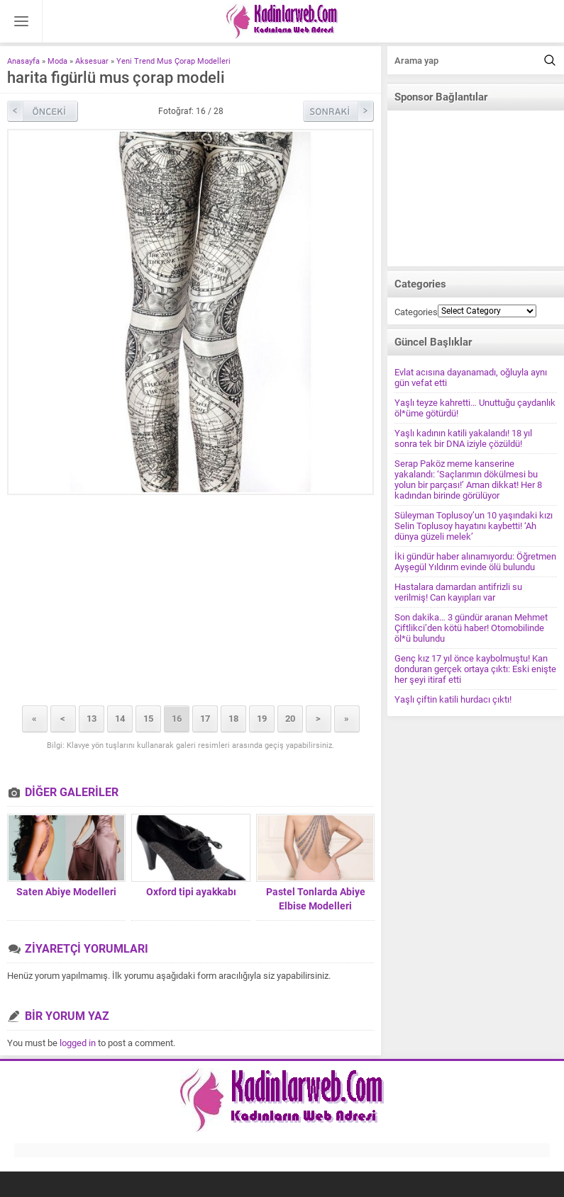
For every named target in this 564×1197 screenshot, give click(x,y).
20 (290, 718)
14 (120, 718)
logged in (78, 1043)
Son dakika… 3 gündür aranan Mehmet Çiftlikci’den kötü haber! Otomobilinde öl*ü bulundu (471, 628)
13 (91, 718)
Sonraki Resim (338, 111)
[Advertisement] (190, 601)
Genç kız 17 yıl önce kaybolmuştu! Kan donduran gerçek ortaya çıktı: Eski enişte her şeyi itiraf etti (475, 669)
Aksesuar (92, 61)
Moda (57, 61)
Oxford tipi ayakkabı (191, 891)
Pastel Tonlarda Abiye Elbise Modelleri (315, 899)
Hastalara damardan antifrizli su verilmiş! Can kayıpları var (458, 592)
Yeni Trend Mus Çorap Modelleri (173, 61)
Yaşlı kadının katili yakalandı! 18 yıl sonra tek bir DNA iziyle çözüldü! (463, 438)
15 (148, 718)
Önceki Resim (42, 111)
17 (205, 718)
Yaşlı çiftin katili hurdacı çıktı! (453, 699)
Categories (416, 312)
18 (233, 718)
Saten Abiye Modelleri (66, 891)
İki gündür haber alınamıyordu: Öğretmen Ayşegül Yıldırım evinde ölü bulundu (475, 561)
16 (177, 718)
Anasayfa (23, 61)
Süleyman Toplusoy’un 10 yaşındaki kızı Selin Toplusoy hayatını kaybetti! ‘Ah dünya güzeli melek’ (473, 526)
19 (262, 718)
